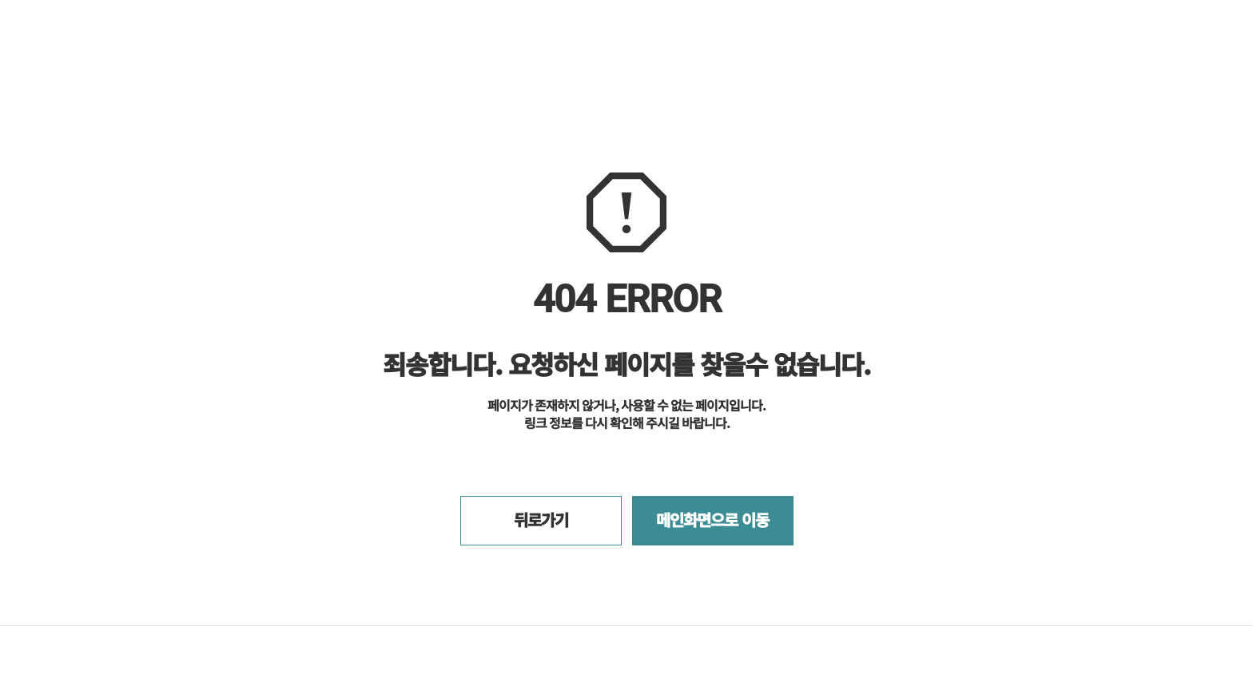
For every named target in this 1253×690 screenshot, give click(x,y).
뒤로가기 (541, 519)
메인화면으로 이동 (712, 519)
